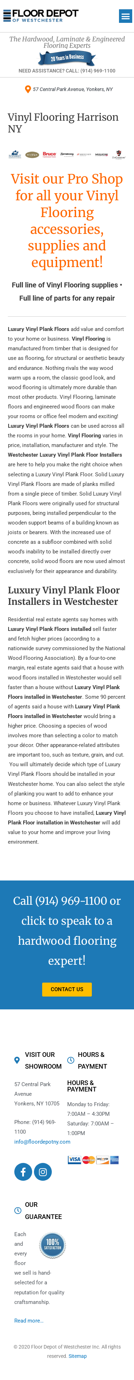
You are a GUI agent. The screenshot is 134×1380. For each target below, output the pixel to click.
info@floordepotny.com (42, 1142)
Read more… (29, 1321)
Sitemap (78, 1356)
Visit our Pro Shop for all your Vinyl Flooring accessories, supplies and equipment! (67, 221)
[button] (126, 16)
